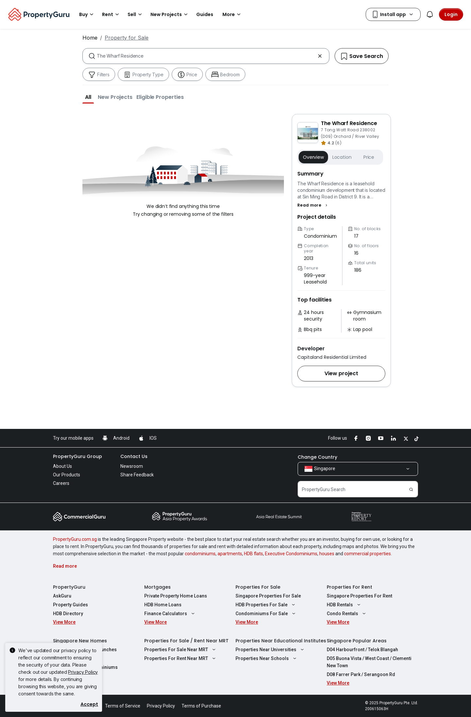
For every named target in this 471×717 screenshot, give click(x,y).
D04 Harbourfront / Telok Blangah (362, 649)
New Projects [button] (170, 14)
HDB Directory (68, 613)
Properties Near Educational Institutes (281, 640)
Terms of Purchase (201, 705)
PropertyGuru (69, 587)
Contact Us (134, 456)
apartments (230, 553)
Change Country (317, 457)
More (232, 14)
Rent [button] (111, 14)
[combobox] (206, 56)
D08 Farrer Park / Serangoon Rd (361, 674)
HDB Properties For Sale (266, 604)
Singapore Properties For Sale (268, 595)
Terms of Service (122, 705)
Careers (61, 483)
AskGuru (62, 595)
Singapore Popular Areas (357, 640)
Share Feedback (137, 474)
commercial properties (367, 553)
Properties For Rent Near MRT (180, 658)
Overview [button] (313, 157)
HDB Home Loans (163, 604)
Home (89, 37)
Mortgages (157, 587)
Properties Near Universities (270, 649)
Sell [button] (136, 14)
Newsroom (131, 466)
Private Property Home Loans (175, 595)
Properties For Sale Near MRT (180, 649)
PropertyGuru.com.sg (75, 539)
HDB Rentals (344, 604)
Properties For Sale (258, 587)
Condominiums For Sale (266, 613)
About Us (62, 466)
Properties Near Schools (267, 658)
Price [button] (368, 157)
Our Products (66, 474)
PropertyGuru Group (77, 456)
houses (326, 553)
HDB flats (253, 553)
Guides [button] (204, 14)
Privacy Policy (83, 672)
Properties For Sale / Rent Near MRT (186, 640)
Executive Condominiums (291, 553)
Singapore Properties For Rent (359, 595)
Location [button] (342, 157)
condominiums (200, 553)
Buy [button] (87, 14)
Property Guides (70, 604)
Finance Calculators (170, 613)
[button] (88, 96)
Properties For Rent (349, 587)
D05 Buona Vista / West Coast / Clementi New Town (369, 662)
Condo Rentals (347, 613)
